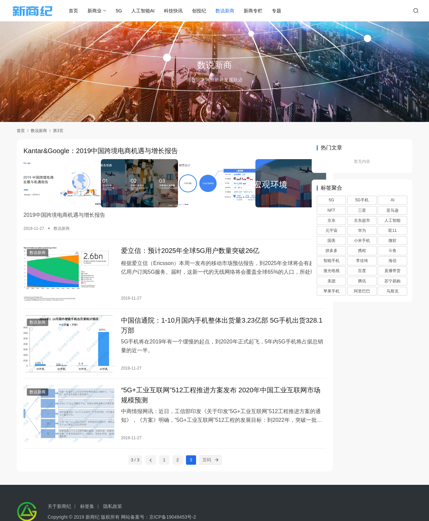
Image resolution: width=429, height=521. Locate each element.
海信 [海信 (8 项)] (392, 260)
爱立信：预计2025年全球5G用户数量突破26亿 (182, 245)
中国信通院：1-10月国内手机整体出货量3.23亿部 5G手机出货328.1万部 (205, 315)
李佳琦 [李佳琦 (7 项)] (362, 260)
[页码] (202, 442)
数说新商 (231, 10)
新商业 (101, 10)
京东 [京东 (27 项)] (331, 220)
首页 (80, 10)
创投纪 (206, 10)
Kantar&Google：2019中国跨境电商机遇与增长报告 (100, 151)
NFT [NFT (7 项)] (331, 210)
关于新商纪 (59, 489)
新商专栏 (259, 10)
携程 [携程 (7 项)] (362, 250)
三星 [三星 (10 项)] (362, 210)
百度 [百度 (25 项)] (362, 270)
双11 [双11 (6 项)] (392, 230)
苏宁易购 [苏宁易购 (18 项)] (392, 281)
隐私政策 (112, 489)
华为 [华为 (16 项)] (362, 230)
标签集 (87, 489)
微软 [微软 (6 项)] (392, 240)
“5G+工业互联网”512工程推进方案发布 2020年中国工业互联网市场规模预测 (202, 381)
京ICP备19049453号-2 (172, 499)
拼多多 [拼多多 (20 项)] (331, 250)
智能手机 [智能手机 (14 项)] (331, 260)
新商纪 (92, 499)
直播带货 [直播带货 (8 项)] (392, 270)
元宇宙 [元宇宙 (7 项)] (331, 230)
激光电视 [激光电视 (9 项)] (331, 270)
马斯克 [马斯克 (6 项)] (392, 291)
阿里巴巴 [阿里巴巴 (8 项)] (362, 291)
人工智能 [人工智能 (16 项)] (392, 220)
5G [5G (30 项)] (331, 200)
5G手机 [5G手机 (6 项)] (362, 200)
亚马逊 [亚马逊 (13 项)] (392, 210)
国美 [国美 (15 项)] (331, 240)
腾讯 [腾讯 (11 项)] (362, 281)
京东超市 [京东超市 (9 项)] (362, 220)
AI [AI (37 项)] (392, 200)
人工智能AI (149, 10)
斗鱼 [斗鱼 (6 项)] (392, 250)
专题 (283, 10)
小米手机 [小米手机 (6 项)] (362, 240)
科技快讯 (180, 10)
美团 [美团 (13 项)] (331, 281)
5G (125, 10)
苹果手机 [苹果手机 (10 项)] (331, 291)
